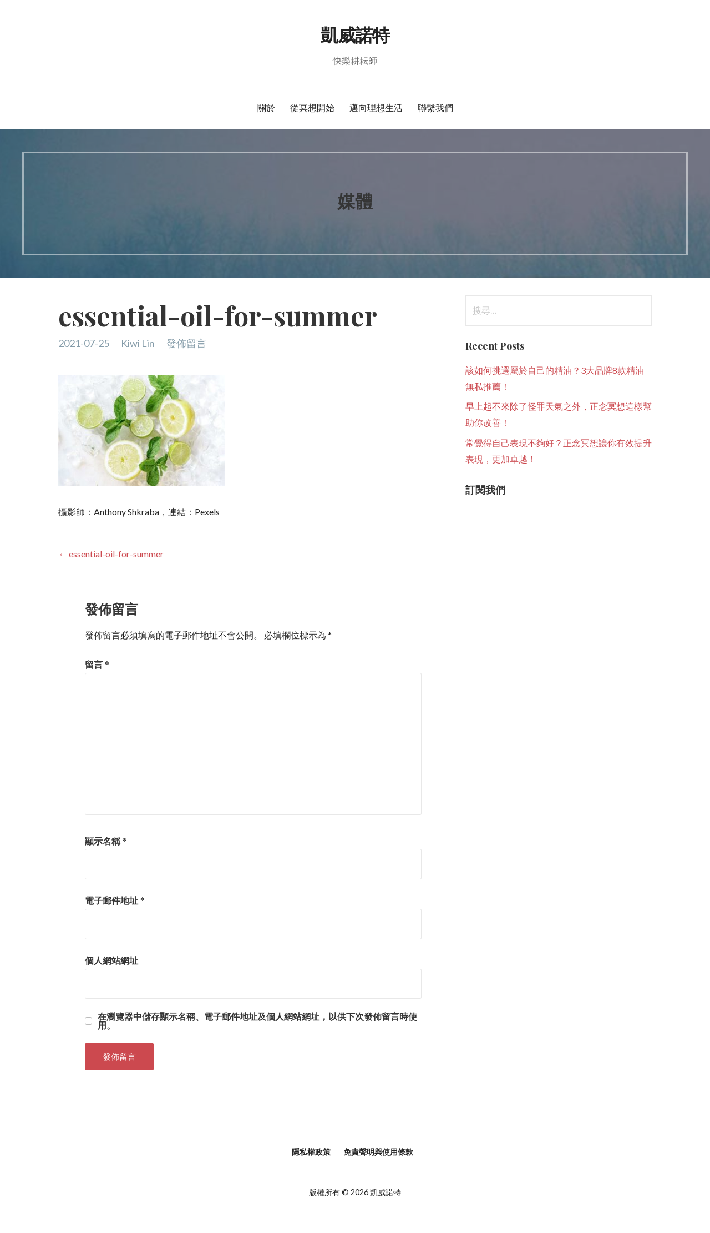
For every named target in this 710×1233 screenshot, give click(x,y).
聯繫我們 (435, 107)
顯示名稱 (106, 841)
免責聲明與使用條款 (378, 1151)
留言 (97, 664)
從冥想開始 (312, 107)
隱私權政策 (311, 1151)
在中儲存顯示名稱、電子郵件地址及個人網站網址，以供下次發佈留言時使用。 (257, 1021)
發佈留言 (186, 343)
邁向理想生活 (376, 107)
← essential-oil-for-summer (111, 553)
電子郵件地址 (115, 900)
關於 (266, 107)
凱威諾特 (355, 34)
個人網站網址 (111, 960)
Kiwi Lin (138, 343)
